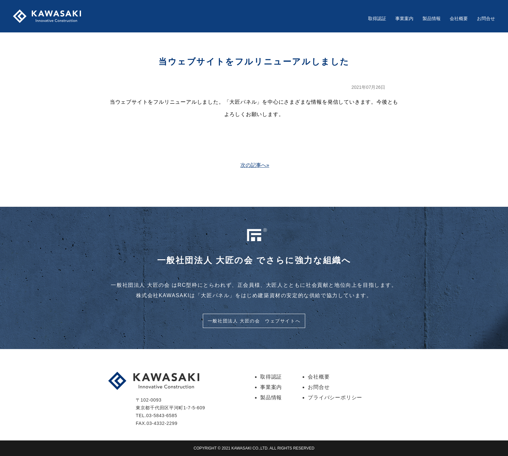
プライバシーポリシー (335, 397)
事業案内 (404, 18)
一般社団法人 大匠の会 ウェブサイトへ (254, 320)
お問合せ (486, 18)
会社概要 (459, 18)
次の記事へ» (254, 165)
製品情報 (431, 18)
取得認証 (377, 18)
